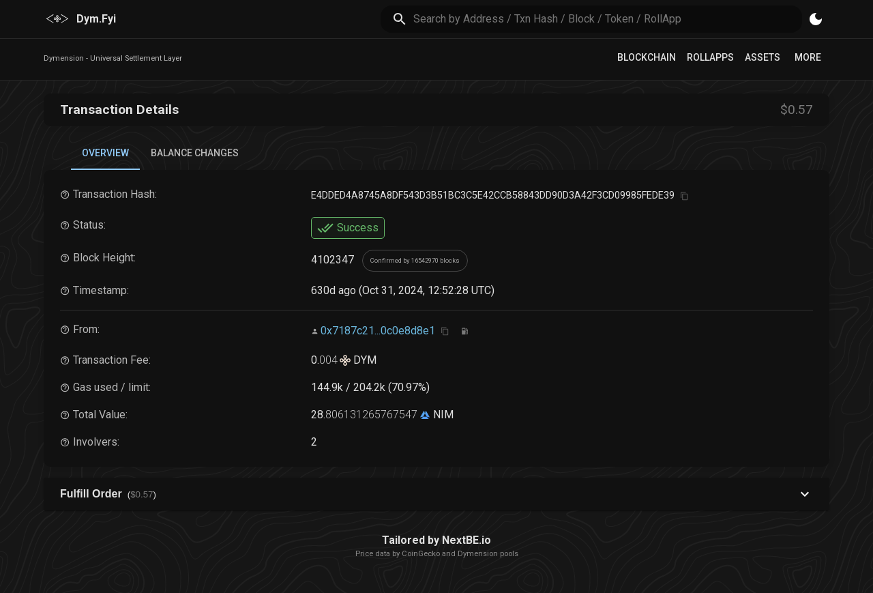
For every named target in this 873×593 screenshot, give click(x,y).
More (808, 57)
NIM (442, 414)
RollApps (710, 57)
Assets (762, 57)
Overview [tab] (105, 152)
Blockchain (646, 57)
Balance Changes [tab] (195, 152)
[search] (608, 18)
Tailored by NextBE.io (436, 540)
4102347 (332, 260)
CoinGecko (421, 553)
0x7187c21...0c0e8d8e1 (378, 330)
